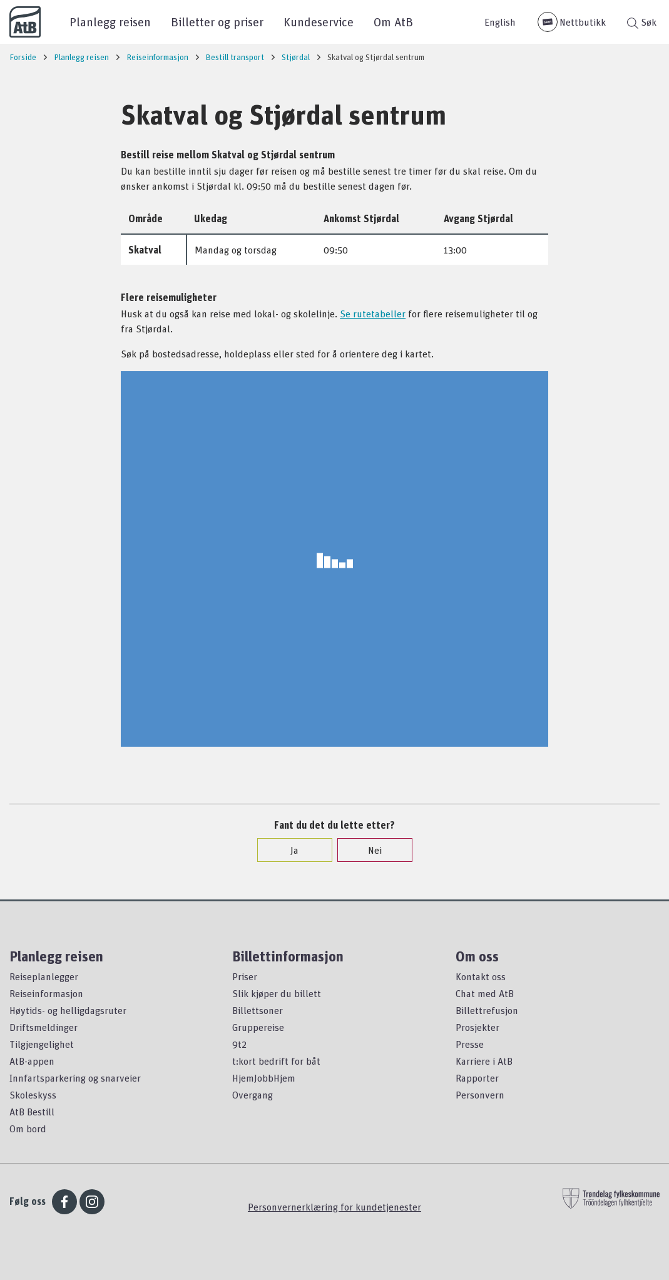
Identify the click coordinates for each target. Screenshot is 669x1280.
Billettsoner (257, 1010)
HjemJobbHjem (263, 1078)
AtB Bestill (31, 1111)
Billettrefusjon (487, 1010)
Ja (288, 850)
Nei (368, 850)
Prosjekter (477, 1027)
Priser (244, 976)
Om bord (27, 1128)
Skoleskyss (32, 1094)
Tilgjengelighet (41, 1044)
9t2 (239, 1044)
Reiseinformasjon (46, 993)
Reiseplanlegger (43, 976)
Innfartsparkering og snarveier (75, 1078)
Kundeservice (318, 21)
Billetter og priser (217, 21)
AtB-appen (31, 1061)
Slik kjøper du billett (276, 993)
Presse (470, 1044)
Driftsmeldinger (43, 1027)
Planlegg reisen (110, 21)
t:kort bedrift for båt (276, 1061)
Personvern (480, 1094)
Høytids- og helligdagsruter (67, 1010)
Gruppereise (258, 1027)
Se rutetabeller (373, 313)
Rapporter (477, 1078)
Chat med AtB (485, 993)
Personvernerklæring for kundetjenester (334, 1207)
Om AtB (393, 21)
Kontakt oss (481, 976)
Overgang (252, 1094)
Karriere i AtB (484, 1061)
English (500, 22)
